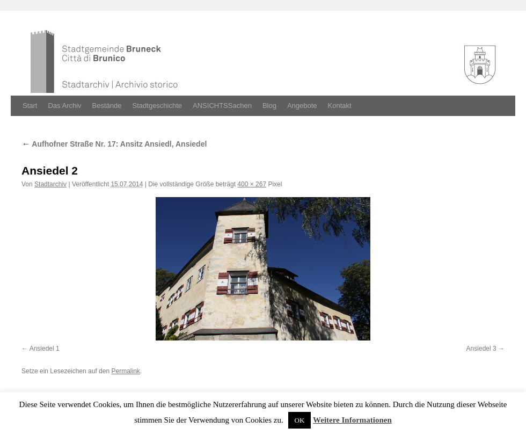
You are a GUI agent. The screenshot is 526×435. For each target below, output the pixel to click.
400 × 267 (251, 184)
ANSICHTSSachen (222, 106)
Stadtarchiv (50, 184)
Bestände (107, 106)
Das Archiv (64, 106)
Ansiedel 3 (481, 348)
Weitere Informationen (352, 420)
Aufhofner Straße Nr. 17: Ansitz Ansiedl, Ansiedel (114, 144)
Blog (269, 106)
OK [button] (300, 420)
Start (30, 106)
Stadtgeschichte (157, 106)
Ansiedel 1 (45, 348)
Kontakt (340, 106)
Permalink (125, 371)
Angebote (302, 106)
